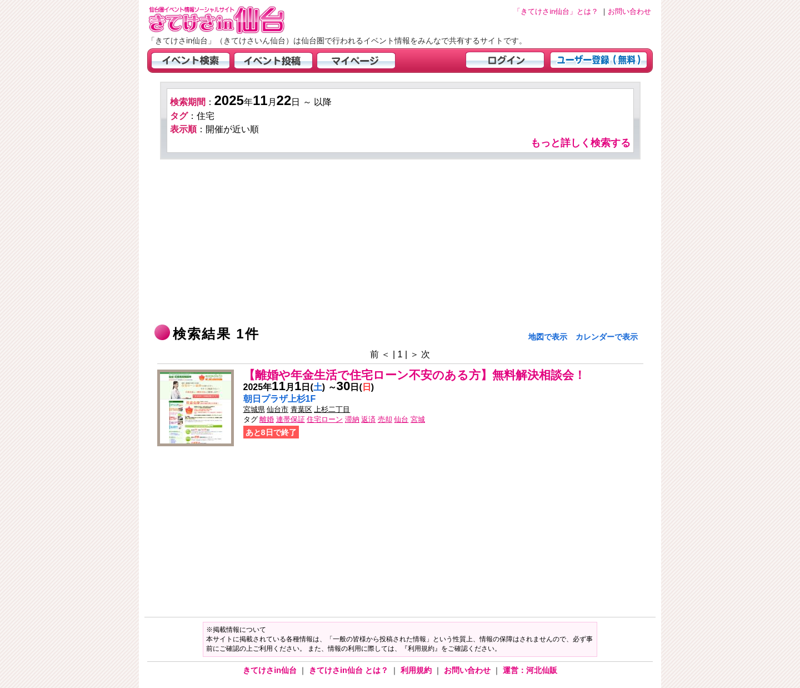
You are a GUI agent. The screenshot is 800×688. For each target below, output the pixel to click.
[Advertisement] (400, 243)
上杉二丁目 (332, 409)
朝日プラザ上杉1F (279, 398)
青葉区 (301, 409)
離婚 (266, 419)
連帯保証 (290, 419)
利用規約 (417, 670)
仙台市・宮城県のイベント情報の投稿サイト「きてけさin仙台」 (230, 20)
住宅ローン (325, 419)
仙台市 (277, 409)
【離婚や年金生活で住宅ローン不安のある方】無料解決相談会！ (414, 374)
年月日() (284, 387)
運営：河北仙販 (530, 670)
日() (355, 387)
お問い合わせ (468, 670)
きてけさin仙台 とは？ (350, 670)
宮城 (418, 419)
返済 (368, 419)
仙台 (401, 419)
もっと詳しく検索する (581, 142)
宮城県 (254, 409)
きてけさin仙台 (271, 670)
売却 (385, 419)
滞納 (352, 419)
